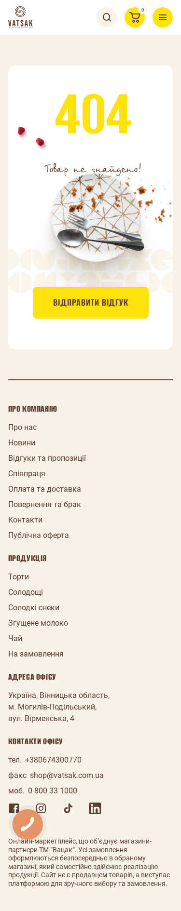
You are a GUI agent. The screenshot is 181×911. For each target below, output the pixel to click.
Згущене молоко (38, 623)
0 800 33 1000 (52, 790)
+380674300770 (53, 759)
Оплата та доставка (44, 489)
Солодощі (25, 592)
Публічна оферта (38, 535)
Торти (18, 576)
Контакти (25, 519)
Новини (21, 442)
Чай (15, 638)
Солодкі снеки (33, 607)
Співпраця (26, 473)
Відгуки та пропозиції (47, 458)
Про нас (22, 427)
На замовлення (36, 653)
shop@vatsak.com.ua (67, 775)
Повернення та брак (44, 504)
